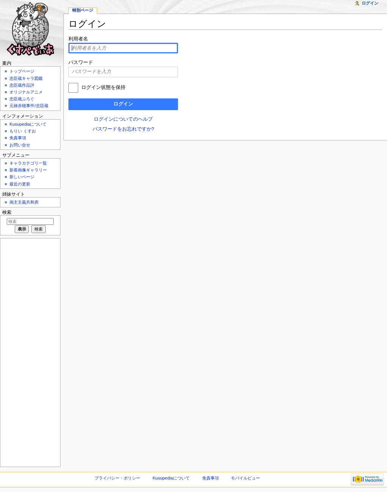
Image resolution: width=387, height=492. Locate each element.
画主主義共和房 (24, 202)
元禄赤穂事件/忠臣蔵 (28, 105)
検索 (6, 212)
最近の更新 (19, 184)
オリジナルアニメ (26, 92)
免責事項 (17, 137)
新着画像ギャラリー (28, 170)
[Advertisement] (29, 352)
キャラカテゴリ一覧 (28, 163)
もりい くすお (22, 131)
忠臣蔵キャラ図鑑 (26, 78)
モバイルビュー (245, 478)
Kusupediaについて (27, 124)
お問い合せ (19, 145)
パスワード (80, 62)
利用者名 (78, 39)
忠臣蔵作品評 (21, 85)
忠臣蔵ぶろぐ (21, 99)
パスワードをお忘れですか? (123, 129)
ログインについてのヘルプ (123, 119)
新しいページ (21, 176)
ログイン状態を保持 (103, 87)
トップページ (21, 71)
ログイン (123, 104)
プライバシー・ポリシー (117, 478)
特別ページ (82, 10)
